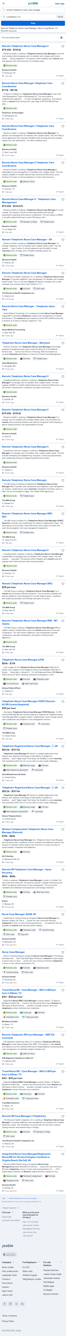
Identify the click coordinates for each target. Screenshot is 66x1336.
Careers (5, 1287)
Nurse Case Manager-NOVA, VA (19, 914)
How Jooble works (10, 1271)
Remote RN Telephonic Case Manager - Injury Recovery (26, 871)
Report (60, 76)
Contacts (6, 1279)
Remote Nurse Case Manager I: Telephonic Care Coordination (28, 127)
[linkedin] (22, 1303)
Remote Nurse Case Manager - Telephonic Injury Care (28, 308)
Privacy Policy (8, 1321)
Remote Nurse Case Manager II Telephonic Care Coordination (28, 164)
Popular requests (11, 1208)
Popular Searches (51, 1270)
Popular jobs (6, 1217)
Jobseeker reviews (51, 1278)
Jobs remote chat (30, 1232)
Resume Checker (50, 1294)
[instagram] (10, 1303)
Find (33, 23)
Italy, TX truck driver (30, 1222)
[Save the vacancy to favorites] (63, 46)
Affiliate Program (30, 1275)
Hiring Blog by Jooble (32, 1279)
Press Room (7, 1283)
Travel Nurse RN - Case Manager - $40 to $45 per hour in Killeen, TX (29, 991)
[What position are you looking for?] (33, 10)
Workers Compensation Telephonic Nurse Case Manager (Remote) (27, 831)
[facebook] (4, 1303)
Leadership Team (9, 1275)
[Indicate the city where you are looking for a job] (33, 17)
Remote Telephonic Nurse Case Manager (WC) (27, 583)
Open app (59, 3)
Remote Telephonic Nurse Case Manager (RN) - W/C (27, 515)
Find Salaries (48, 1282)
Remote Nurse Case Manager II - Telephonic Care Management (29, 201)
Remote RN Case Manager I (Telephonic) (24, 1116)
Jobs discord (28, 1236)
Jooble (18, 1330)
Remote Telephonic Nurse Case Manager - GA (27, 239)
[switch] (62, 37)
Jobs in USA (7, 1295)
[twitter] (16, 1303)
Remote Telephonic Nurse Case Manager (24, 273)
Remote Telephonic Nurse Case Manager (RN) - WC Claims (30, 622)
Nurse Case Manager (13, 952)
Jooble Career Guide (52, 1274)
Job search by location (11, 1220)
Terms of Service (9, 1315)
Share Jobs (27, 1271)
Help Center (7, 1291)
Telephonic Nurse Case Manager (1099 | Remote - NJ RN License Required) (29, 703)
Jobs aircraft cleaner (31, 1225)
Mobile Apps (48, 1286)
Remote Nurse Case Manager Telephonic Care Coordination (27, 85)
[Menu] (3, 3)
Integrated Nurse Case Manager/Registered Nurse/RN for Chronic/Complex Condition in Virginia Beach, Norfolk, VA (26, 1157)
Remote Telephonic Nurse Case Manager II (25, 46)
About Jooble (8, 1267)
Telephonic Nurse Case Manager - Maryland (26, 343)
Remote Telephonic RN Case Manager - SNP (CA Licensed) (28, 1036)
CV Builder (47, 1290)
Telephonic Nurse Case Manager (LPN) (23, 659)
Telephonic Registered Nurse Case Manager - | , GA (30, 746)
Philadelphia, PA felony (31, 1229)
